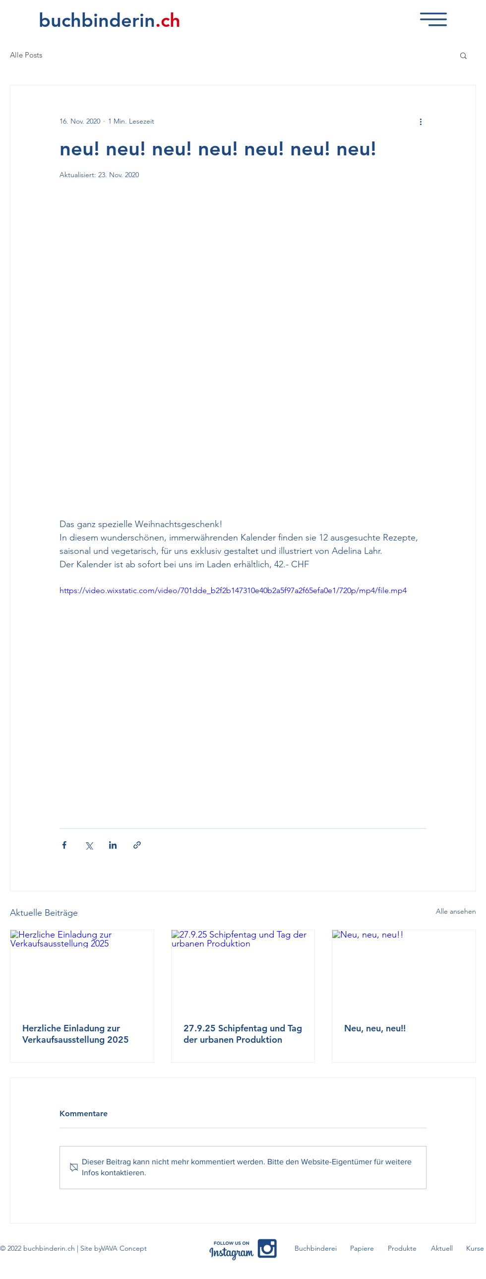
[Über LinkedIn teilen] (113, 845)
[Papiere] (362, 1248)
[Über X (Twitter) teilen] (88, 845)
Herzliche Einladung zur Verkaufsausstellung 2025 (75, 1033)
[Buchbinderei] (316, 1248)
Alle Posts (26, 55)
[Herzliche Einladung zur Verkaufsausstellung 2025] (82, 970)
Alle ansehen (456, 911)
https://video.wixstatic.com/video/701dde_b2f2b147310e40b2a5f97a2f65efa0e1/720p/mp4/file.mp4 (233, 590)
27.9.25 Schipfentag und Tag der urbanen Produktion (242, 1033)
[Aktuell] (442, 1248)
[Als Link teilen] (137, 845)
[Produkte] (402, 1248)
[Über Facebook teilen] (64, 845)
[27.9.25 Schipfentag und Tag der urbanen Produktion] (243, 970)
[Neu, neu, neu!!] (404, 970)
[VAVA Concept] (124, 1248)
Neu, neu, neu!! (375, 1028)
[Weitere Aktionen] (420, 121)
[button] (433, 19)
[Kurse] (475, 1248)
